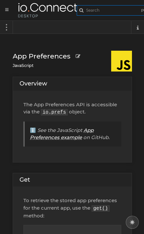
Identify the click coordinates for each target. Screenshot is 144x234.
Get (25, 179)
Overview (33, 83)
